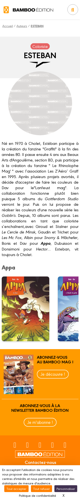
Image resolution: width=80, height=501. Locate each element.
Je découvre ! (53, 374)
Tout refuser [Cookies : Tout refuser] (41, 488)
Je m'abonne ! (40, 422)
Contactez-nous (40, 462)
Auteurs (21, 25)
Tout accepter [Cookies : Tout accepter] (16, 488)
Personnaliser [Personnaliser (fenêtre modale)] (66, 488)
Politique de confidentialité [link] (37, 495)
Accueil (7, 25)
